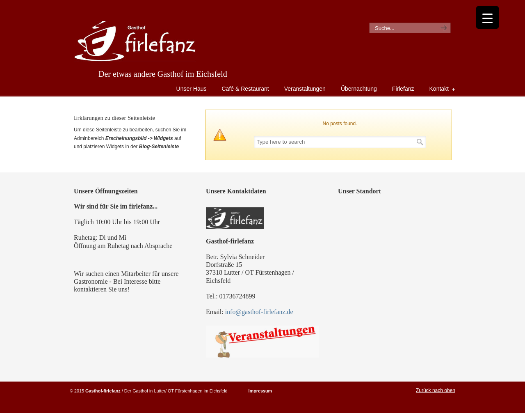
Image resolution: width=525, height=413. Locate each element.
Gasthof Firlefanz (135, 41)
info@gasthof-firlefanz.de (259, 311)
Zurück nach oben (435, 390)
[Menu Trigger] (487, 17)
